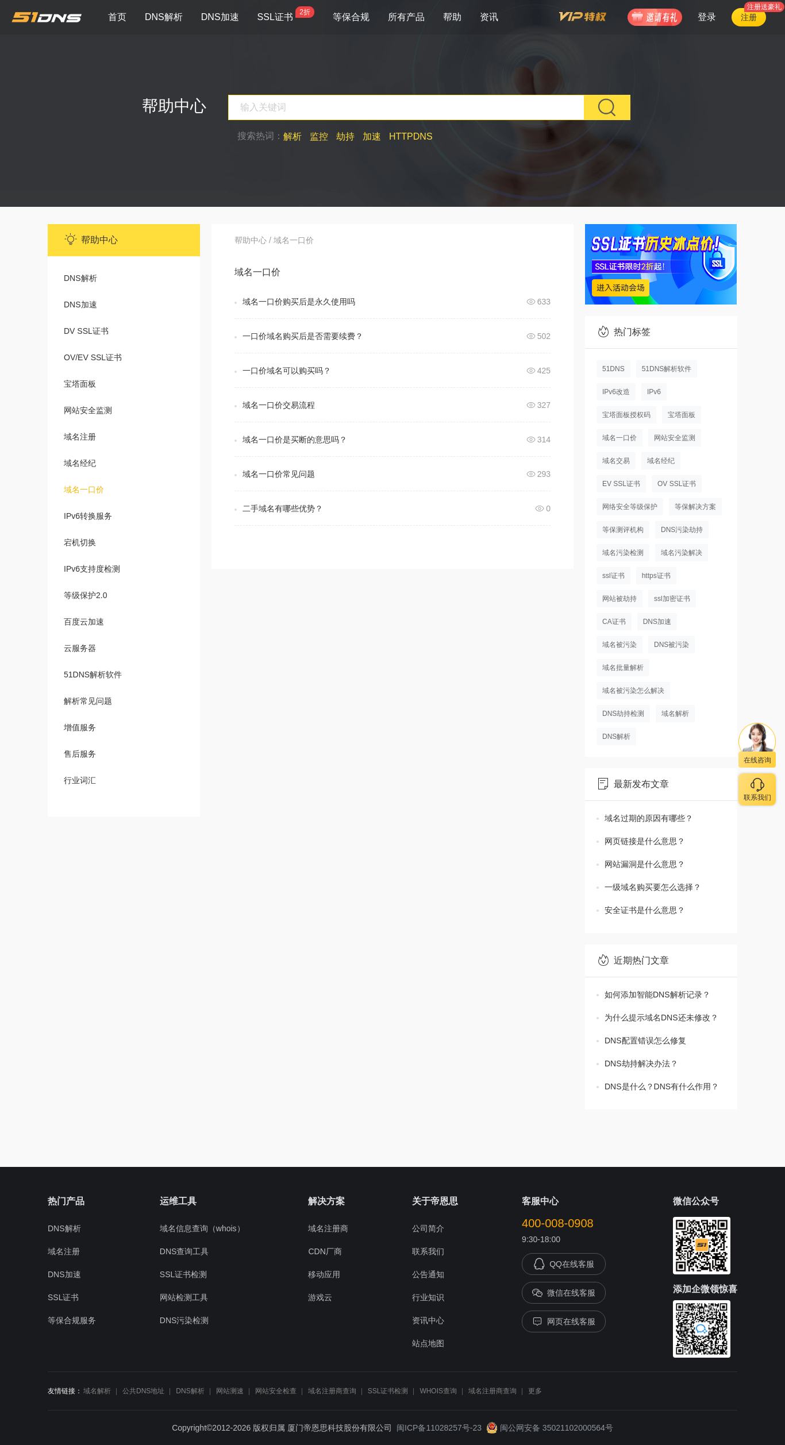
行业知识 (428, 1297)
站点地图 (428, 1343)
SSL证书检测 (183, 1274)
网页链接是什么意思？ (645, 841)
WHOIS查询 (438, 1391)
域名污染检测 (623, 553)
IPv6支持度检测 (92, 568)
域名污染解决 (681, 553)
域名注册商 (328, 1228)
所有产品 (406, 17)
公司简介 (428, 1228)
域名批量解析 (623, 668)
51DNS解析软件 (93, 674)
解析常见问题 (88, 701)
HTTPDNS (411, 136)
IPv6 (654, 392)
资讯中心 (428, 1320)
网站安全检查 (276, 1391)
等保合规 (351, 17)
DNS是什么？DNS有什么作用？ (662, 1086)
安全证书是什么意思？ (645, 910)
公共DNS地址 (143, 1391)
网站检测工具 (184, 1297)
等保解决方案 (695, 507)
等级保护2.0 (85, 595)
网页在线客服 (563, 1321)
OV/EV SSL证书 (93, 357)
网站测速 (230, 1391)
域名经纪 (80, 463)
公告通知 (428, 1274)
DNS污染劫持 (682, 530)
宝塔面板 (80, 383)
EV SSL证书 (621, 484)
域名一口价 (84, 489)
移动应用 (324, 1274)
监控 (319, 136)
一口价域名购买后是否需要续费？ (303, 336)
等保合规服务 (72, 1320)
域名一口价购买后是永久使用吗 (299, 301)
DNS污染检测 (184, 1320)
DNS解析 (164, 17)
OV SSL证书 (676, 484)
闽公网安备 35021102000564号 (549, 1428)
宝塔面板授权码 (626, 415)
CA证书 (614, 622)
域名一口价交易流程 (279, 405)
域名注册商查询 (332, 1391)
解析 (292, 136)
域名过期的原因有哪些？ (649, 818)
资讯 (489, 17)
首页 (117, 17)
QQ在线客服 (563, 1264)
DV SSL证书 (86, 331)
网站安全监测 (88, 410)
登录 (707, 17)
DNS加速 (220, 17)
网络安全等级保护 (629, 507)
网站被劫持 (619, 599)
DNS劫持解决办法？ (641, 1063)
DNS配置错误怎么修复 (645, 1040)
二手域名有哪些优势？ (283, 508)
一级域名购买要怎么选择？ (653, 887)
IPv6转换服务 (88, 516)
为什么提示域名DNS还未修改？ (661, 1017)
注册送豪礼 (764, 7)
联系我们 (428, 1251)
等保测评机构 (623, 530)
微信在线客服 (563, 1292)
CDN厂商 (324, 1251)
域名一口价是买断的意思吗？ (295, 439)
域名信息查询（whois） (202, 1228)
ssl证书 (613, 576)
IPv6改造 (616, 392)
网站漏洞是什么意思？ (645, 864)
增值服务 (80, 727)
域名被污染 (619, 645)
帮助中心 (250, 240)
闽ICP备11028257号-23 (439, 1427)
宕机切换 (80, 542)
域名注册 (80, 436)
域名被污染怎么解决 (633, 691)
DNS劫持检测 (623, 714)
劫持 (345, 136)
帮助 (452, 17)
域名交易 (616, 461)
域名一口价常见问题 (279, 474)
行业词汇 (80, 780)
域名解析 (675, 714)
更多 (535, 1391)
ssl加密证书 (672, 599)
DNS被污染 (671, 645)
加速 (372, 136)
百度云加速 (84, 621)
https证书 (656, 576)
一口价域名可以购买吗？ (287, 370)
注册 (749, 17)
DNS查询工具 (184, 1251)
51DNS (613, 369)
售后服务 (80, 753)
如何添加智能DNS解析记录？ (657, 994)
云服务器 (80, 648)
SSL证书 (285, 14)
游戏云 (320, 1297)
